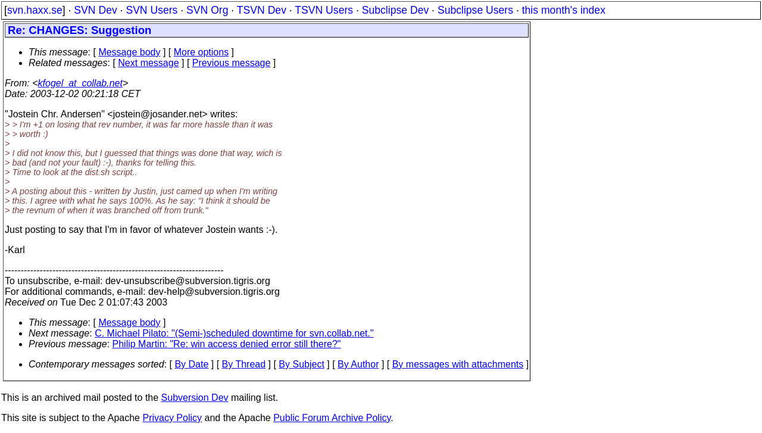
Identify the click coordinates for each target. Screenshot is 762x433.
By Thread (244, 364)
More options (201, 52)
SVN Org (207, 10)
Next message (148, 63)
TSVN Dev (261, 10)
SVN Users (151, 10)
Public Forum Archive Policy (332, 418)
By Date (191, 364)
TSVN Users (324, 10)
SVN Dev (95, 10)
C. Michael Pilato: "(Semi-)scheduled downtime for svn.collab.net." (234, 333)
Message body (129, 52)
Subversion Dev (195, 397)
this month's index (563, 10)
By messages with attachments (458, 364)
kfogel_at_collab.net (80, 83)
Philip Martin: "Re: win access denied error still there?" (227, 344)
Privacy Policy (172, 418)
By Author (358, 364)
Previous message (231, 63)
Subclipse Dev (395, 10)
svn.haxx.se (35, 10)
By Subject (301, 364)
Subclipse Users (475, 10)
